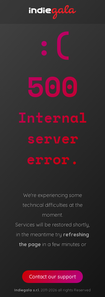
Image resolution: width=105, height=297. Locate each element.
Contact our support (52, 276)
